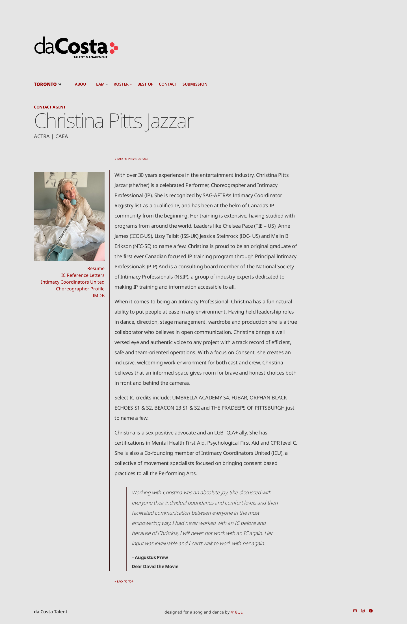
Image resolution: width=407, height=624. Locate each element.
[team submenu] (106, 84)
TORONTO (45, 84)
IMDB (99, 295)
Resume (96, 268)
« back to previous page (131, 159)
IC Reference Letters (83, 275)
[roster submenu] (130, 84)
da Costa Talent (51, 611)
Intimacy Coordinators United (73, 282)
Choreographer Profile (80, 289)
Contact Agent (50, 107)
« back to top (123, 581)
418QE (237, 612)
